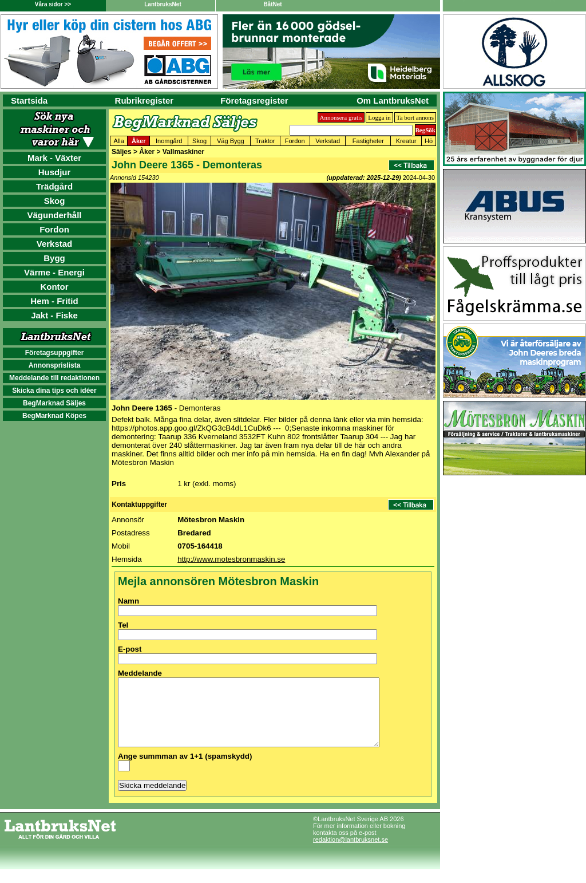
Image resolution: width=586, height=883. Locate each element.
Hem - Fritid (54, 301)
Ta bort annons (415, 117)
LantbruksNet (162, 4)
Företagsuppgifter (54, 353)
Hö (429, 140)
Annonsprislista (55, 365)
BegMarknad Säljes (54, 403)
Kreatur (406, 140)
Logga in (379, 117)
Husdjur (54, 172)
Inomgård (169, 140)
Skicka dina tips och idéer (54, 391)
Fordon (54, 229)
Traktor (265, 140)
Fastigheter (368, 140)
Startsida (29, 100)
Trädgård (54, 186)
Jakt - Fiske (54, 315)
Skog (54, 201)
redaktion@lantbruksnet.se (350, 853)
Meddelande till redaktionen (54, 378)
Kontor (54, 286)
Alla (119, 140)
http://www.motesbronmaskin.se (231, 559)
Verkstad (55, 244)
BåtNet (272, 4)
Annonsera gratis (341, 117)
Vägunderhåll (54, 215)
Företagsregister (254, 100)
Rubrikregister (144, 100)
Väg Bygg (230, 140)
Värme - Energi (54, 272)
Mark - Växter (54, 158)
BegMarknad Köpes (54, 416)
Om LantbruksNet (393, 100)
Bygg (54, 258)
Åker (138, 140)
